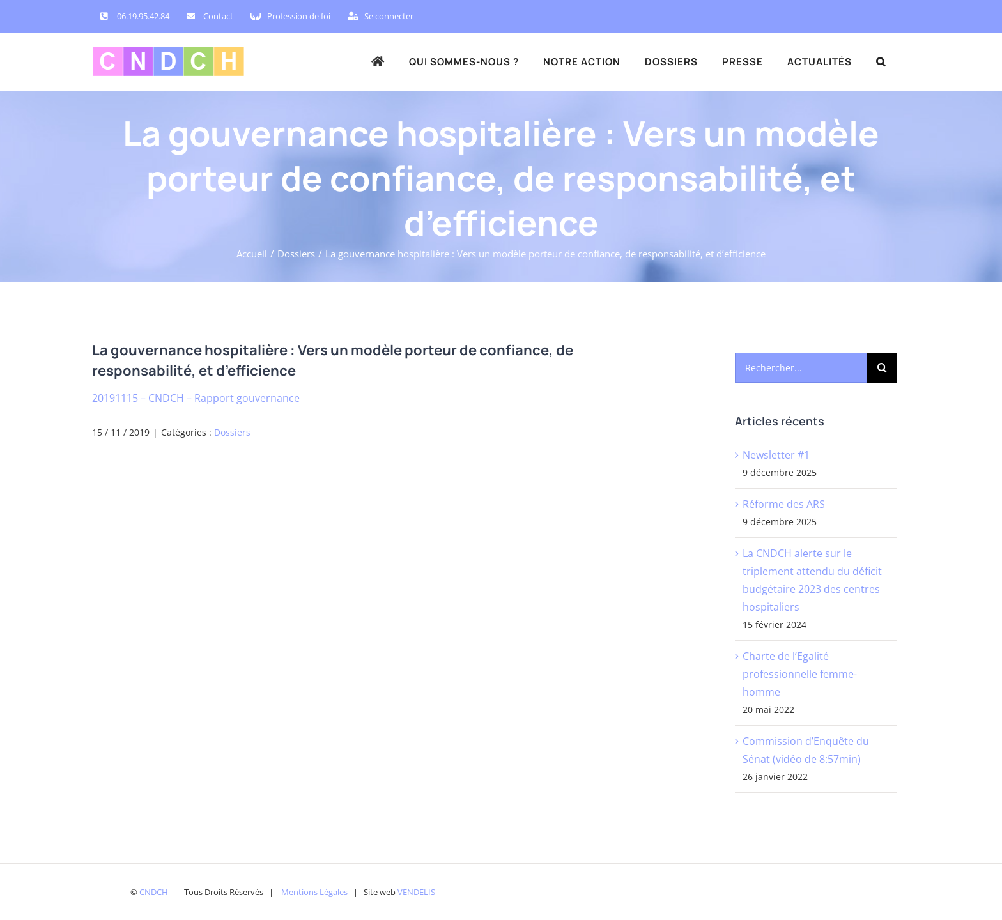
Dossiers (232, 432)
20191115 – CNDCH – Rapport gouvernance (196, 398)
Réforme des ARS (784, 504)
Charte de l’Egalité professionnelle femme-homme (800, 674)
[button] (881, 61)
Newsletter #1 (776, 455)
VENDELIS (416, 892)
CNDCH (153, 892)
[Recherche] (882, 368)
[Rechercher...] (801, 368)
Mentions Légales (314, 892)
